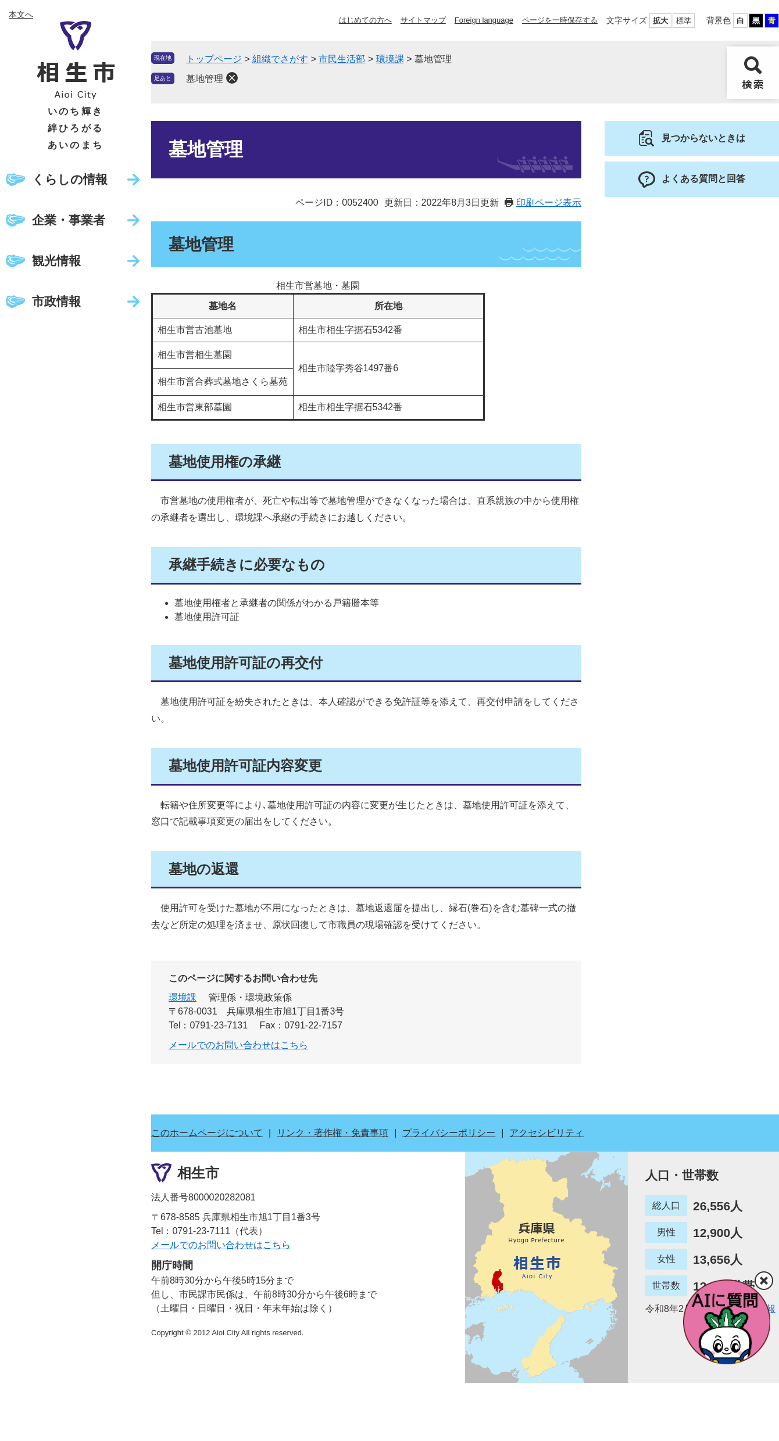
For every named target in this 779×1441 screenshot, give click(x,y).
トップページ (214, 59)
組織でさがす (280, 59)
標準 (683, 20)
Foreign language (484, 20)
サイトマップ (423, 20)
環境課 (390, 59)
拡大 (660, 20)
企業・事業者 (68, 220)
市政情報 (56, 301)
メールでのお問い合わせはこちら (238, 1045)
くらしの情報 (70, 179)
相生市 (198, 1173)
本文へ (21, 14)
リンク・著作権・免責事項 (332, 1133)
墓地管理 (204, 79)
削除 (232, 78)
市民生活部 (342, 59)
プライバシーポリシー (448, 1133)
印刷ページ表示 (548, 202)
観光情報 (56, 260)
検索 (753, 72)
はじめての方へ (365, 20)
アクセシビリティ (546, 1133)
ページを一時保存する (560, 20)
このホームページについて (207, 1133)
